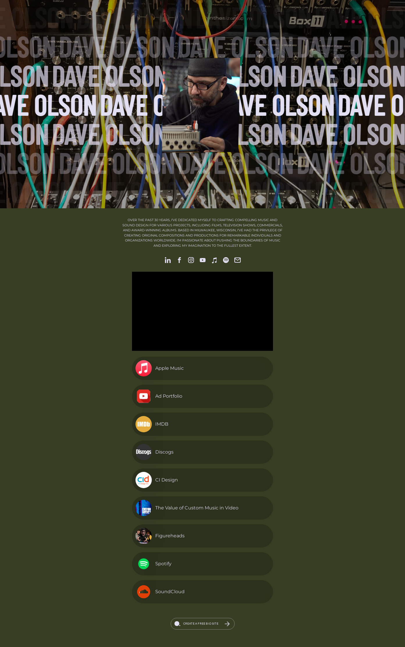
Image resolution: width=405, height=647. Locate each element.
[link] (168, 260)
